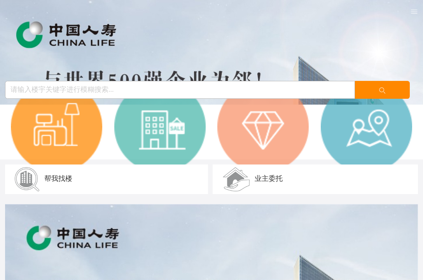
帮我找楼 (43, 178)
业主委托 (253, 178)
